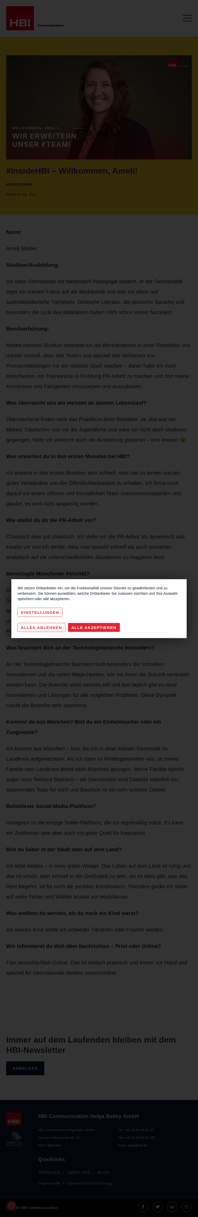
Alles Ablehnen (41, 627)
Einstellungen (40, 612)
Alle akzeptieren (94, 627)
